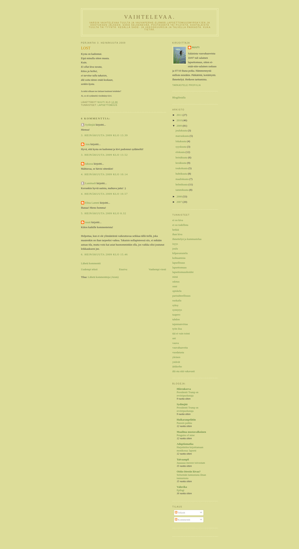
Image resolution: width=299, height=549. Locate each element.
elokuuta (181, 152)
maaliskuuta (182, 179)
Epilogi (180, 490)
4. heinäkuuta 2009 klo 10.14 (104, 174)
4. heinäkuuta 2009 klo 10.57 (104, 193)
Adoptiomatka (185, 443)
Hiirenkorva (184, 388)
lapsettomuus (107, 105)
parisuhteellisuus (181, 295)
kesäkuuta (181, 162)
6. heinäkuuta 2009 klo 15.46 (104, 254)
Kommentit (182, 519)
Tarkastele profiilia (186, 85)
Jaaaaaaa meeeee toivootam (191, 462)
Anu (87, 144)
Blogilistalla (179, 97)
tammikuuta (182, 189)
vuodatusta (178, 352)
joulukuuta (182, 130)
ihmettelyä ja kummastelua (186, 239)
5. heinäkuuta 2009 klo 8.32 (103, 213)
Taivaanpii (183, 459)
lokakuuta (181, 141)
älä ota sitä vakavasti (183, 371)
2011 (179, 114)
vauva (175, 343)
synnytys (177, 309)
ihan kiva (177, 234)
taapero (176, 314)
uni (174, 338)
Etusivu (123, 269)
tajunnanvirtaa (180, 324)
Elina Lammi (92, 202)
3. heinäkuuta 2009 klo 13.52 (104, 154)
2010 (179, 120)
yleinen (176, 357)
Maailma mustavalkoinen (191, 431)
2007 (179, 201)
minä (175, 276)
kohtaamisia (178, 257)
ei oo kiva (177, 220)
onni (174, 286)
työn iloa (177, 328)
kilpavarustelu (180, 253)
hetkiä (175, 229)
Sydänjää (90, 124)
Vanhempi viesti (157, 269)
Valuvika (182, 486)
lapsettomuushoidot (183, 272)
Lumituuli (90, 183)
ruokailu (176, 300)
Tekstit (180, 512)
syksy (175, 305)
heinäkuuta (182, 157)
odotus (176, 281)
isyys (175, 243)
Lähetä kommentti (91, 263)
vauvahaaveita (180, 347)
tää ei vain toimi (181, 333)
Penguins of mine (186, 435)
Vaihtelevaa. (149, 17)
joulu (175, 248)
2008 (179, 196)
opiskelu (176, 290)
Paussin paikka (184, 423)
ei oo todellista (180, 224)
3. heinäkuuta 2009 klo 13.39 (104, 135)
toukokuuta (182, 168)
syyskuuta (181, 146)
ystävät (176, 361)
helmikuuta (182, 184)
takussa (89, 163)
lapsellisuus (178, 262)
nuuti (88, 222)
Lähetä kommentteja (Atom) (103, 277)
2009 (179, 125)
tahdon (176, 319)
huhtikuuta (182, 173)
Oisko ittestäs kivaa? (189, 471)
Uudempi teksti (89, 269)
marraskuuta (183, 135)
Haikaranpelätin (186, 419)
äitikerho (177, 366)
